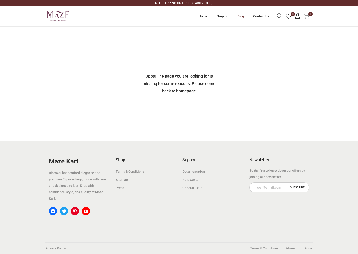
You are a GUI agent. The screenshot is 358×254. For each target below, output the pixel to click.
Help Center (191, 179)
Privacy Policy (55, 248)
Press (120, 188)
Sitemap (122, 179)
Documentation (193, 171)
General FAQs (192, 188)
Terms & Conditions (130, 171)
